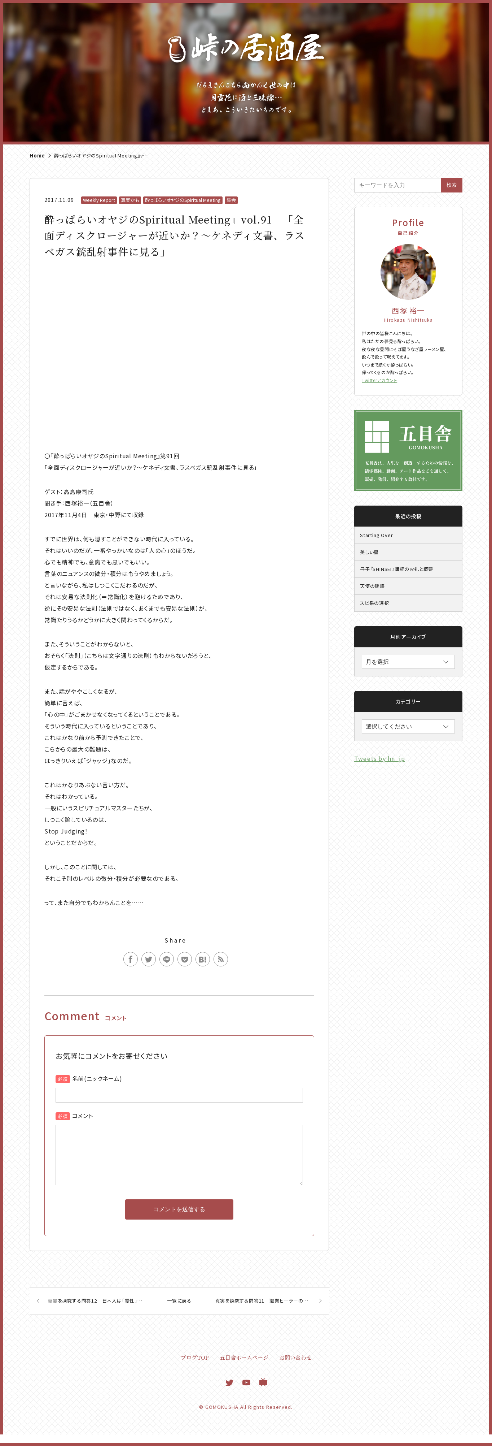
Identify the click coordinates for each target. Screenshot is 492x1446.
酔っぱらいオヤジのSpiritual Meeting (183, 199)
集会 (231, 199)
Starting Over (376, 535)
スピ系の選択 (374, 602)
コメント (82, 1115)
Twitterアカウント (379, 380)
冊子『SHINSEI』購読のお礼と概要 (396, 569)
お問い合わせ (295, 1369)
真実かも (130, 199)
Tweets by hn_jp (379, 758)
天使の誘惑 (372, 586)
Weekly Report (99, 199)
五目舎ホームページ (244, 1369)
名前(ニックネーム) (97, 1078)
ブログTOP (195, 1369)
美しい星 (369, 552)
